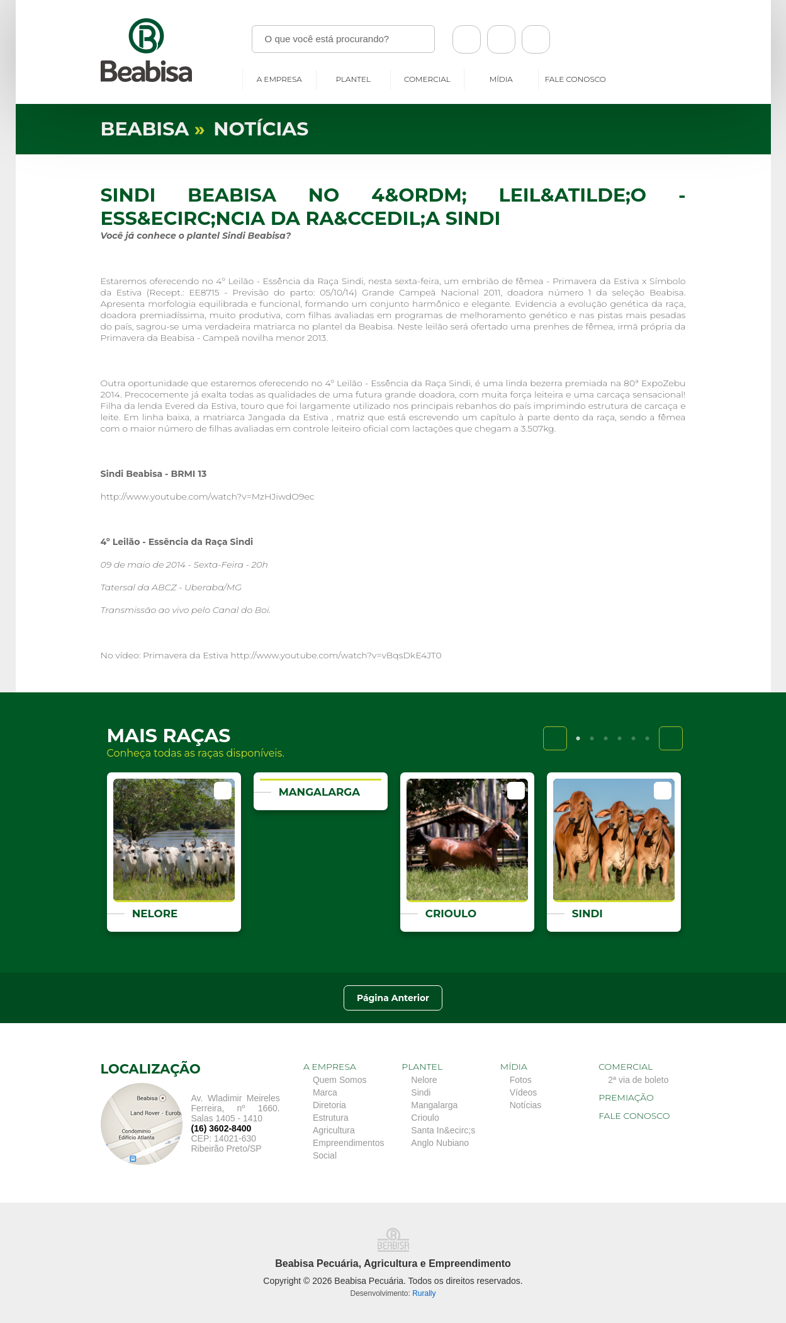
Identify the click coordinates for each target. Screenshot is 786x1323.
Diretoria (329, 1105)
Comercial (427, 79)
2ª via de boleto (638, 1080)
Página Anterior (393, 998)
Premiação (626, 1097)
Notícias (526, 1105)
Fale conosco (575, 79)
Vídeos (523, 1092)
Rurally (423, 1293)
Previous (555, 738)
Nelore (424, 1080)
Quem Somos (340, 1080)
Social (325, 1155)
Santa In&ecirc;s (443, 1130)
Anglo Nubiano (440, 1143)
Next (671, 738)
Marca (325, 1092)
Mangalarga (434, 1105)
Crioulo (425, 1118)
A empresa (279, 79)
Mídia (501, 79)
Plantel (353, 79)
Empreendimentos (349, 1143)
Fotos (521, 1080)
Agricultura (334, 1130)
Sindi (420, 1092)
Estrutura (331, 1118)
